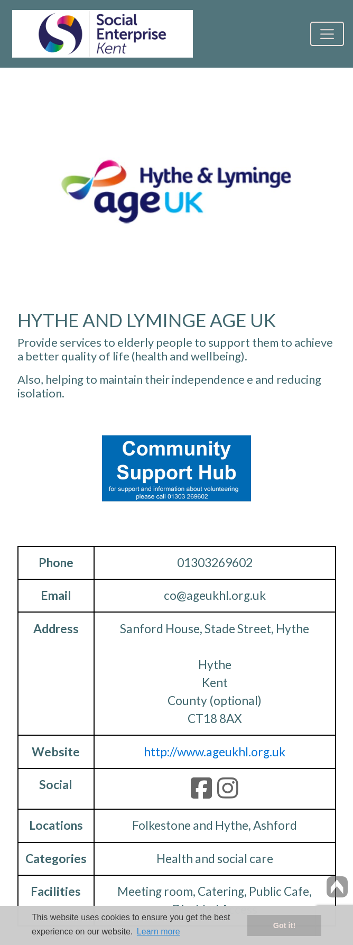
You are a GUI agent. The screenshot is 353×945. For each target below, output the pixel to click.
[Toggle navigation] (326, 34)
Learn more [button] (158, 931)
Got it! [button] (284, 925)
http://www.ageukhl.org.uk (214, 752)
